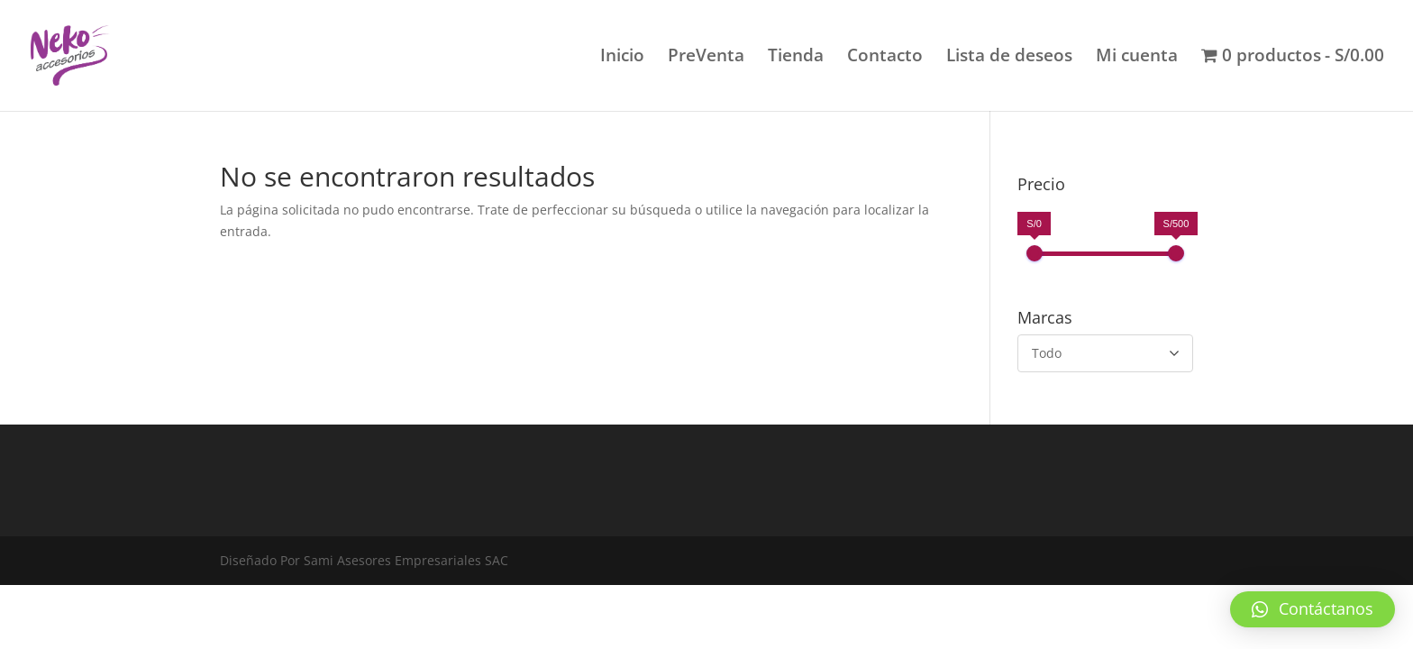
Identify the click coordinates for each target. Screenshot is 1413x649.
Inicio (622, 58)
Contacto (885, 58)
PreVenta (706, 58)
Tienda (796, 58)
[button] (1312, 609)
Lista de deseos (1009, 58)
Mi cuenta (1137, 58)
